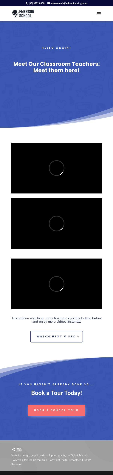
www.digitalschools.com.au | (31, 460)
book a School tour (56, 410)
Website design (20, 455)
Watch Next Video (56, 336)
